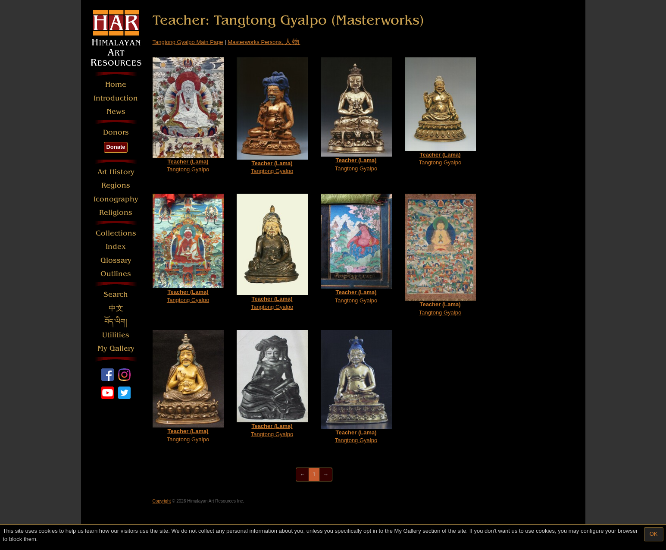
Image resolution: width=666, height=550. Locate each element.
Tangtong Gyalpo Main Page (188, 42)
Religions (115, 212)
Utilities (115, 335)
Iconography (116, 199)
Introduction (116, 98)
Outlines (115, 274)
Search (115, 294)
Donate (115, 147)
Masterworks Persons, (264, 42)
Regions (115, 185)
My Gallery (115, 348)
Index (116, 246)
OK (654, 534)
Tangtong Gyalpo (188, 115)
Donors (116, 132)
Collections (116, 233)
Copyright (162, 501)
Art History (115, 172)
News (115, 111)
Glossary (115, 260)
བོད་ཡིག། (115, 321)
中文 (116, 308)
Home (115, 84)
